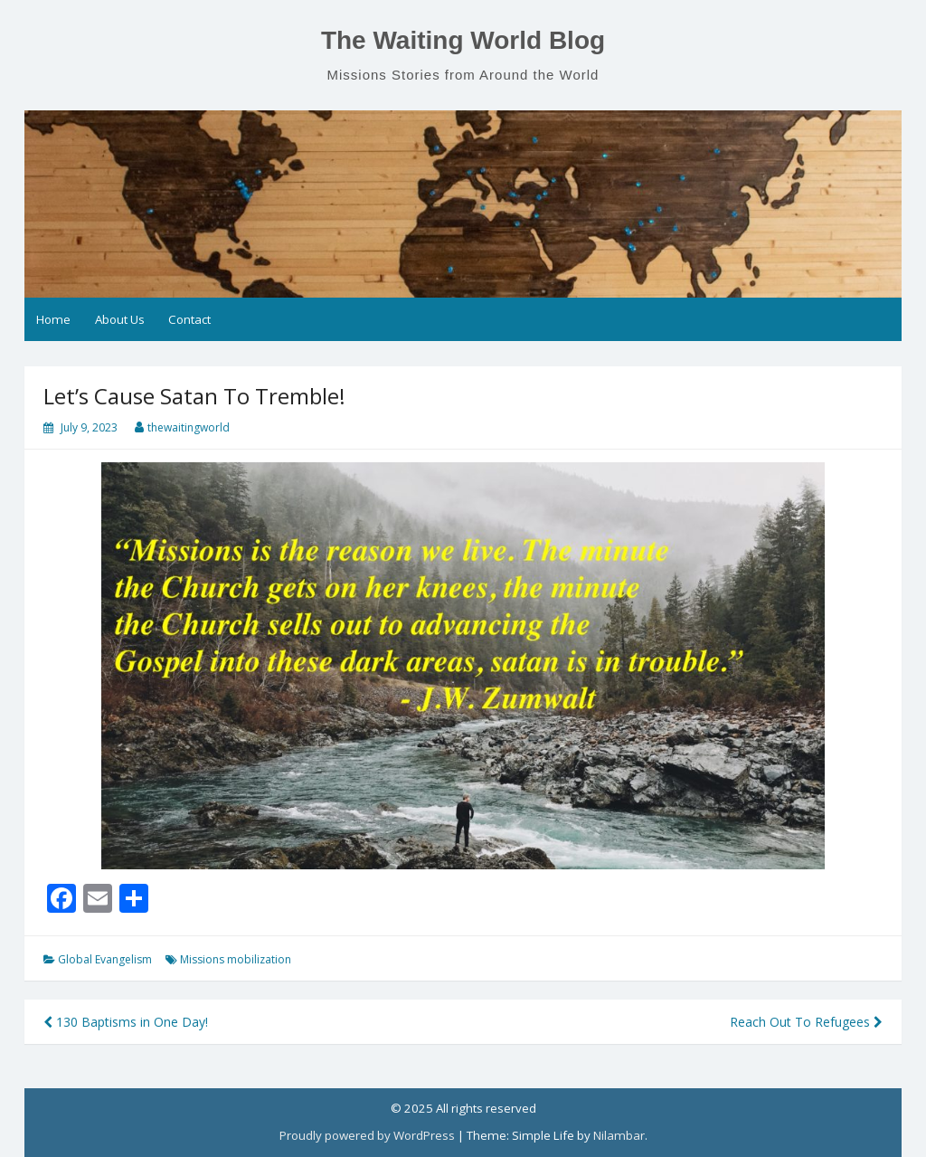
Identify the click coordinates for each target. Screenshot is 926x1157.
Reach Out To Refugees (806, 1021)
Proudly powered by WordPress (367, 1135)
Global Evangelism (105, 959)
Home (53, 319)
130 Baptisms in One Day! (125, 1021)
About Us (120, 319)
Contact (189, 319)
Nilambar (619, 1135)
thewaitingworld (188, 427)
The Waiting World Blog (463, 40)
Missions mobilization (235, 959)
